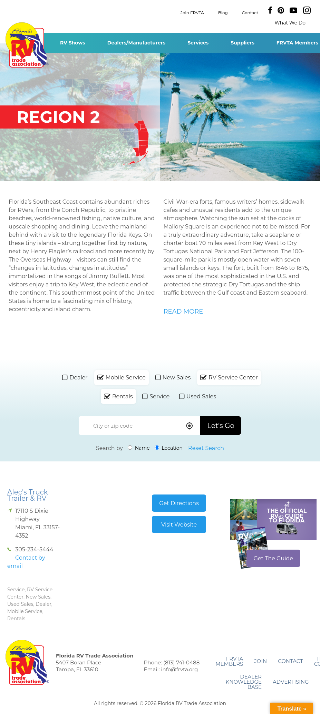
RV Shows (72, 43)
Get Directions (179, 503)
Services (198, 43)
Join (260, 661)
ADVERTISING (291, 682)
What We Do (290, 23)
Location (169, 448)
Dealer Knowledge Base (244, 681)
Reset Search (206, 448)
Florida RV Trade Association (27, 45)
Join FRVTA (192, 12)
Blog (223, 12)
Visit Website (179, 524)
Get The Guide (273, 558)
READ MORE (183, 311)
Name (139, 448)
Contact (250, 12)
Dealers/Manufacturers (136, 43)
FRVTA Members (229, 661)
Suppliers (242, 43)
